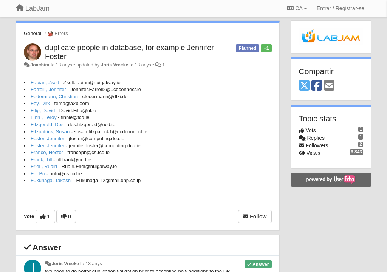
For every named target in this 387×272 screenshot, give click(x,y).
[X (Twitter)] (304, 86)
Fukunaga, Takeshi (51, 180)
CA (297, 8)
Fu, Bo (38, 173)
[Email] (329, 86)
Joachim (39, 65)
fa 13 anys (91, 263)
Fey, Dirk (40, 103)
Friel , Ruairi (44, 166)
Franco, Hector (47, 152)
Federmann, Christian (54, 96)
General (32, 33)
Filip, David (43, 110)
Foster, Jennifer (48, 138)
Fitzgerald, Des (47, 124)
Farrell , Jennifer (48, 89)
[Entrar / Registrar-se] (340, 8)
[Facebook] (316, 86)
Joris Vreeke (114, 65)
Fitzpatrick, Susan (50, 131)
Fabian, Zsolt (45, 82)
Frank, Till (41, 159)
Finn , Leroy (44, 117)
